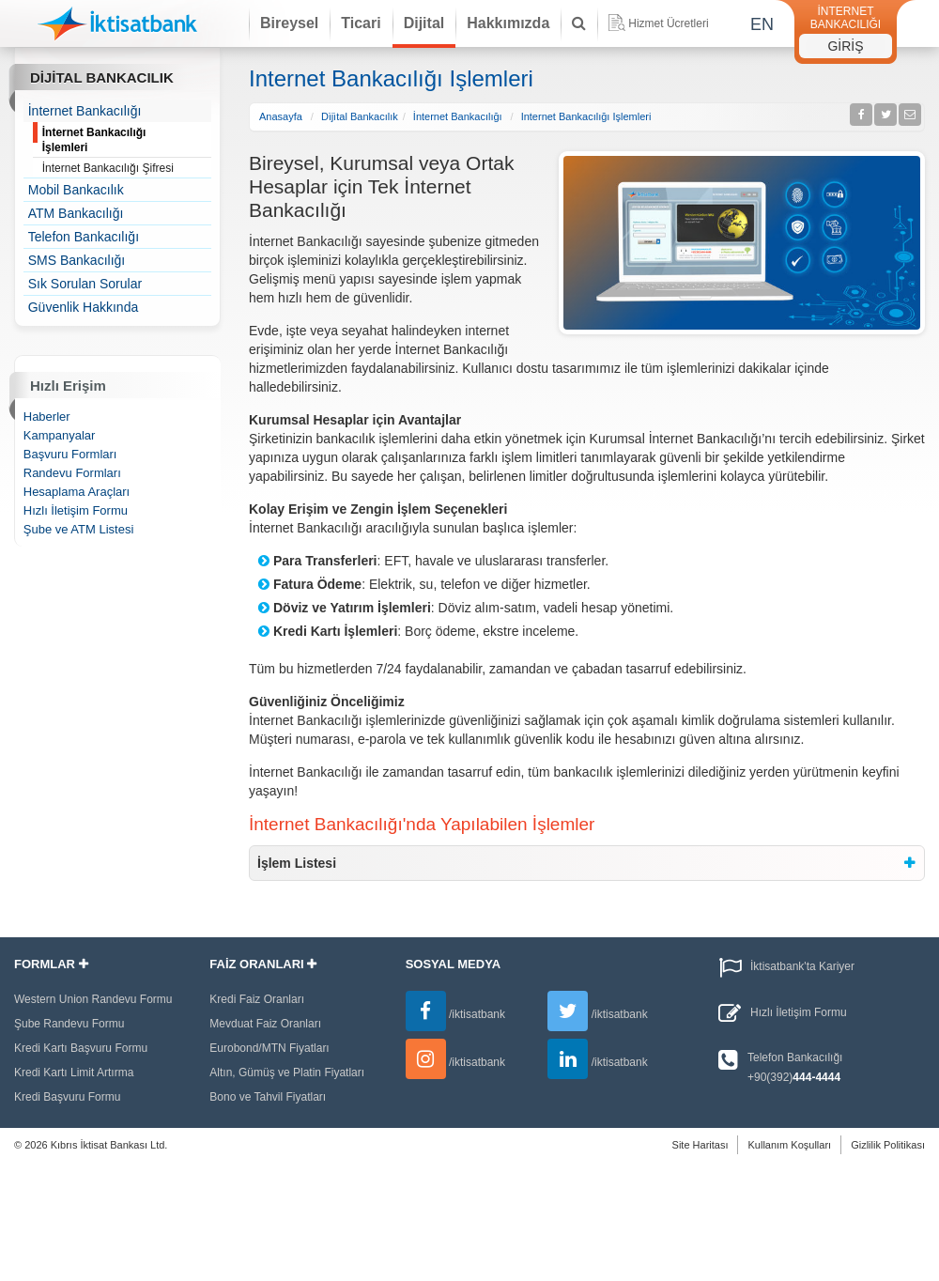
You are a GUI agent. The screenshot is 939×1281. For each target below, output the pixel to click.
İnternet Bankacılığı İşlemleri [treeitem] (127, 139)
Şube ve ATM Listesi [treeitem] (78, 529)
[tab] (587, 863)
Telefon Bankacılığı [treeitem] (83, 236)
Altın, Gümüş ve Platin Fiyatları (286, 1072)
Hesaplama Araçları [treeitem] (76, 492)
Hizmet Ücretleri (658, 22)
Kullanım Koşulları (789, 1144)
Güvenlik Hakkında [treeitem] (83, 307)
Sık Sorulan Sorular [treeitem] (85, 283)
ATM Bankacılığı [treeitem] (76, 213)
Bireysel (289, 23)
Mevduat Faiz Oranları (265, 1023)
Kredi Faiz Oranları (256, 999)
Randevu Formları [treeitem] (72, 473)
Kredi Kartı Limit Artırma (73, 1072)
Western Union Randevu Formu (93, 999)
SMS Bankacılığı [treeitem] (77, 260)
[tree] (117, 209)
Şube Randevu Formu (69, 1023)
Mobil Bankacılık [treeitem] (76, 189)
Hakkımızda (508, 23)
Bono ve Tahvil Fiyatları (267, 1097)
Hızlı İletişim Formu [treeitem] (75, 510)
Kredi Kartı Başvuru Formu (80, 1048)
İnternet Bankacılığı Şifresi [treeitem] (127, 169)
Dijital (424, 23)
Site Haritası (700, 1144)
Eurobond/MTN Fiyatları (269, 1048)
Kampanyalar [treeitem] (59, 435)
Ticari (360, 23)
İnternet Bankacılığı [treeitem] (85, 110)
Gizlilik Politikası (888, 1144)
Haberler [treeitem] (46, 416)
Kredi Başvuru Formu (67, 1097)
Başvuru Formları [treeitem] (70, 454)
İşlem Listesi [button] (296, 863)
